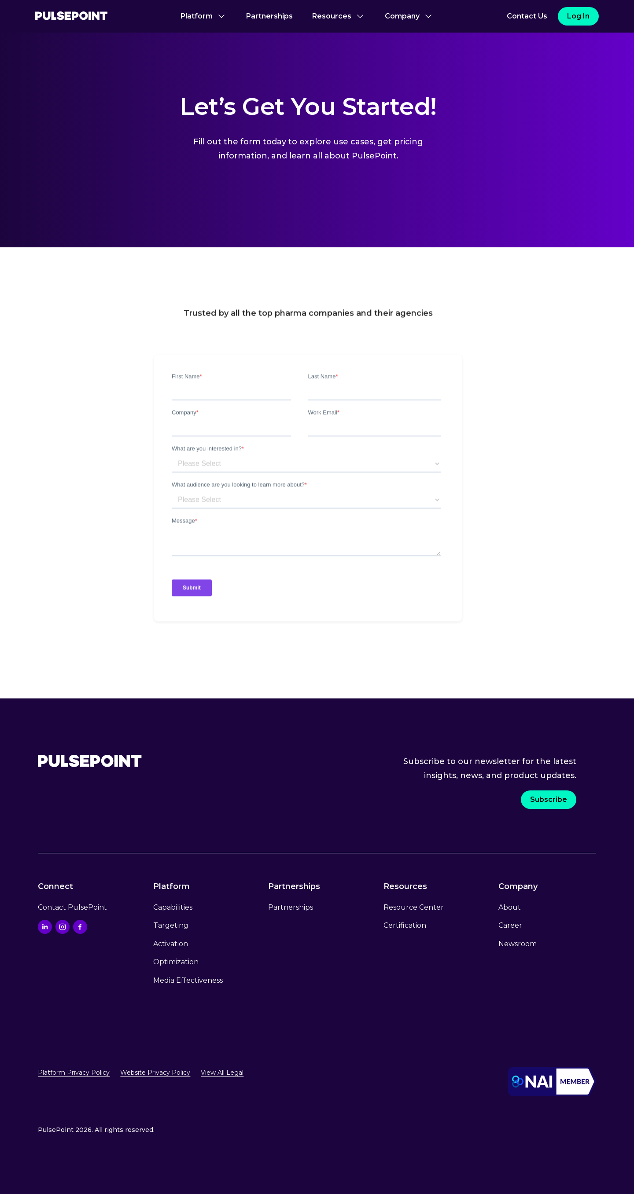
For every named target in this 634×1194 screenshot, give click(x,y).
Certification (404, 925)
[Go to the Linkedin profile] (45, 927)
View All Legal (222, 1072)
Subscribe (548, 799)
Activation (170, 944)
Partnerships (269, 16)
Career (510, 925)
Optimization (176, 962)
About (509, 907)
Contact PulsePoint (72, 907)
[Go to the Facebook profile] (80, 927)
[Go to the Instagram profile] (62, 927)
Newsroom (517, 944)
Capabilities (172, 907)
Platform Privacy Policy (74, 1072)
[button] (203, 16)
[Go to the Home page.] (90, 761)
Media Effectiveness (188, 980)
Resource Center (413, 907)
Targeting (170, 925)
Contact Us (527, 16)
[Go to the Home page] (71, 16)
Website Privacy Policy (155, 1072)
